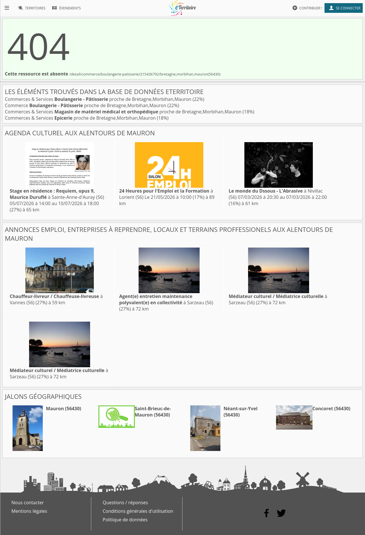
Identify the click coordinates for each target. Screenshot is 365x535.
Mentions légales (29, 511)
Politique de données (125, 519)
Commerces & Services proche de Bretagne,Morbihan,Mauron (98, 99)
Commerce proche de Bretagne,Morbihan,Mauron (86, 105)
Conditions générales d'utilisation (138, 511)
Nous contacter (27, 502)
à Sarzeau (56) (166, 299)
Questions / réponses (125, 502)
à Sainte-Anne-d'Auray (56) (57, 194)
